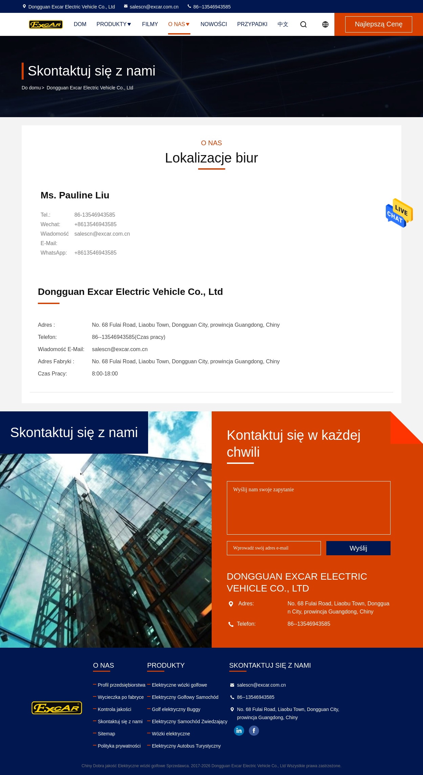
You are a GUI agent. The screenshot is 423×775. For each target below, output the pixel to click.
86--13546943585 (209, 6)
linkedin (297, 731)
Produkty (114, 24)
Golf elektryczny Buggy (214, 709)
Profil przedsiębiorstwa (141, 685)
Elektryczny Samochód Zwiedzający (228, 721)
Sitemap (125, 733)
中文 (283, 24)
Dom (80, 24)
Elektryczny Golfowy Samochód (223, 697)
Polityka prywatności (138, 746)
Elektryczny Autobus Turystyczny (224, 746)
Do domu (31, 87)
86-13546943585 (94, 215)
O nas (179, 24)
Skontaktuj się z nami (139, 721)
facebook (312, 731)
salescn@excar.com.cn (151, 6)
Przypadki (252, 24)
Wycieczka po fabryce (140, 697)
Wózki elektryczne (209, 733)
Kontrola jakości (133, 709)
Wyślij (358, 548)
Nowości (214, 24)
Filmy (150, 24)
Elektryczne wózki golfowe (217, 685)
